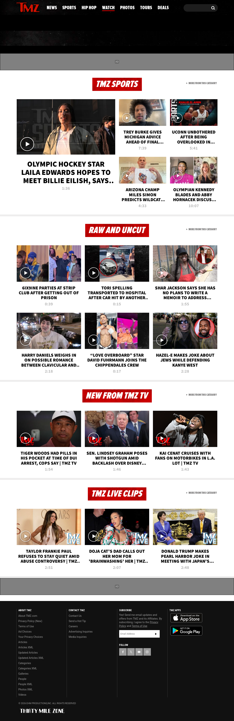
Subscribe (156, 634)
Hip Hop (85, 38)
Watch (115, 38)
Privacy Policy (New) (30, 621)
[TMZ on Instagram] (38, 7)
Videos (22, 694)
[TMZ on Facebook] (19, 7)
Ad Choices (25, 631)
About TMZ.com (27, 615)
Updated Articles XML (31, 657)
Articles (22, 642)
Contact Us (75, 615)
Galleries (23, 673)
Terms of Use (26, 626)
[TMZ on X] (25, 7)
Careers (73, 626)
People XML (25, 684)
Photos (146, 38)
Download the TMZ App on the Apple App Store (186, 618)
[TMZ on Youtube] (31, 7)
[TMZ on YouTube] (139, 652)
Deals (202, 38)
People (22, 678)
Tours (175, 38)
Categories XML (27, 668)
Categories (24, 663)
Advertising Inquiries (81, 631)
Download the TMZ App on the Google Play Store (186, 631)
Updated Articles (28, 652)
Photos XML (25, 689)
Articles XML (25, 647)
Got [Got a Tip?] (28, 23)
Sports (53, 38)
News (25, 38)
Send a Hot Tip (77, 621)
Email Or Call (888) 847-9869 (59, 23)
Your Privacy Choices (30, 636)
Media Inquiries (78, 636)
